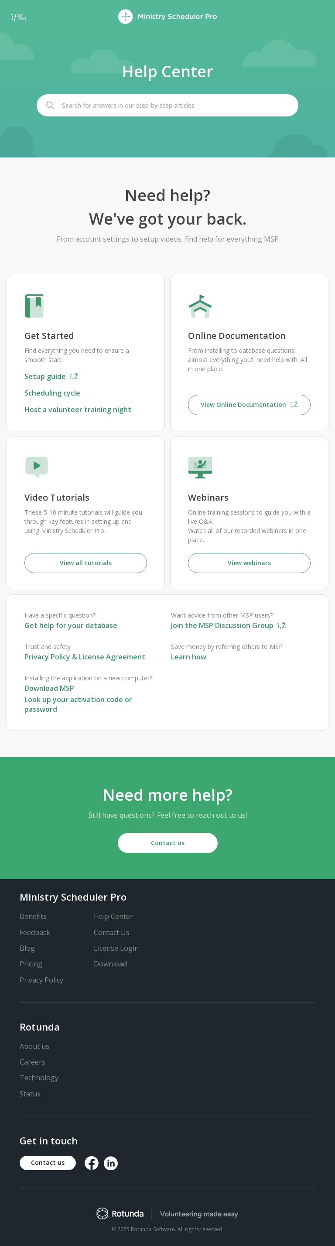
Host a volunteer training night (77, 409)
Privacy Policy (41, 980)
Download (110, 964)
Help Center (113, 916)
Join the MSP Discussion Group (228, 625)
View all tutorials (86, 563)
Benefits (33, 916)
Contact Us (112, 932)
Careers (32, 1062)
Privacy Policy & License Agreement (84, 657)
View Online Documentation (249, 404)
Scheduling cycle (52, 393)
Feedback (35, 932)
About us (34, 1046)
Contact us (168, 843)
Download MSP (49, 688)
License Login (116, 948)
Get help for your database (70, 625)
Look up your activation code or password (78, 704)
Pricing (31, 964)
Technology (39, 1077)
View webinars (249, 563)
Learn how (188, 657)
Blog (27, 948)
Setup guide (51, 376)
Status (30, 1094)
